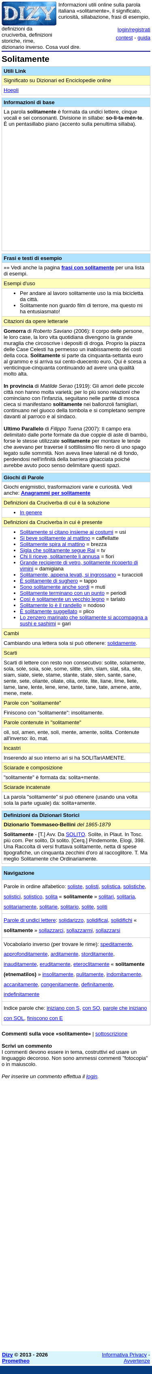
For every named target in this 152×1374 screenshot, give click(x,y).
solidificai (97, 920)
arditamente (65, 954)
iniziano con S (63, 1008)
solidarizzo (71, 920)
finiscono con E (45, 1018)
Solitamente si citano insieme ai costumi (66, 532)
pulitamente (89, 974)
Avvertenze (137, 1361)
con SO (91, 1008)
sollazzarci (51, 930)
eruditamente (55, 964)
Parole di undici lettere (30, 920)
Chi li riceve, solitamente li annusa (60, 556)
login (91, 1076)
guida (143, 38)
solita (51, 896)
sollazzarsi (108, 930)
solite (87, 907)
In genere (31, 512)
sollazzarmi (79, 930)
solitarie (48, 907)
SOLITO (75, 834)
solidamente (121, 643)
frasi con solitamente (87, 267)
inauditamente (20, 964)
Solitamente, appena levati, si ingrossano (68, 575)
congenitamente (60, 984)
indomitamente (124, 974)
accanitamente (21, 984)
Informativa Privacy (124, 1355)
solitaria (126, 896)
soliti (102, 907)
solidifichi (122, 920)
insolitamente (57, 974)
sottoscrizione (111, 1034)
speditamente (116, 944)
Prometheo (16, 1361)
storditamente (97, 954)
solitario (69, 907)
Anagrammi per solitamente (55, 493)
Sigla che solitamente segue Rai (57, 550)
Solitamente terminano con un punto (62, 593)
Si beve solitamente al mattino (55, 538)
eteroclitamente (91, 964)
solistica (110, 886)
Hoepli (11, 90)
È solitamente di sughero (49, 581)
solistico (33, 896)
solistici (12, 896)
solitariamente (20, 907)
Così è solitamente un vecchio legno (62, 599)
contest (124, 38)
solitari (106, 896)
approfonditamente (25, 954)
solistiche (134, 886)
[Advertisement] (76, 1269)
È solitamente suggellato (48, 611)
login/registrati (134, 29)
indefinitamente (21, 994)
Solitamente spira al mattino (52, 544)
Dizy (7, 1355)
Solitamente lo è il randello (50, 605)
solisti (92, 886)
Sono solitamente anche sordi (54, 587)
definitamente (97, 984)
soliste (75, 886)
